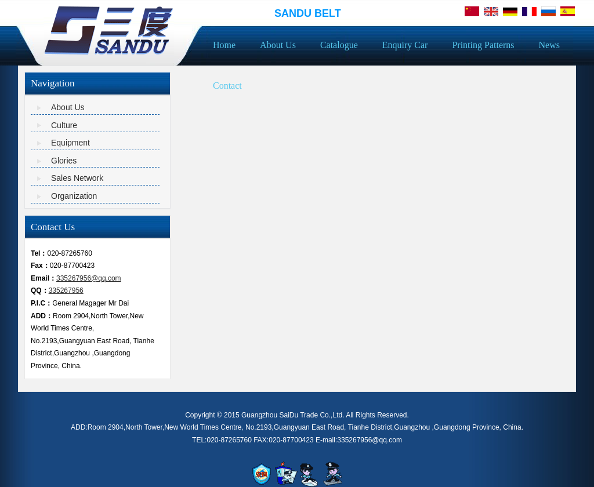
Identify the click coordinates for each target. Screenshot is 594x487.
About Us (68, 107)
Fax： (40, 265)
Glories (64, 160)
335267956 (66, 290)
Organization (74, 196)
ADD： (42, 316)
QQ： (40, 290)
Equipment (70, 142)
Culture (64, 125)
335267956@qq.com (88, 278)
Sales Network (77, 178)
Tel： (39, 253)
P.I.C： (41, 303)
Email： (43, 278)
